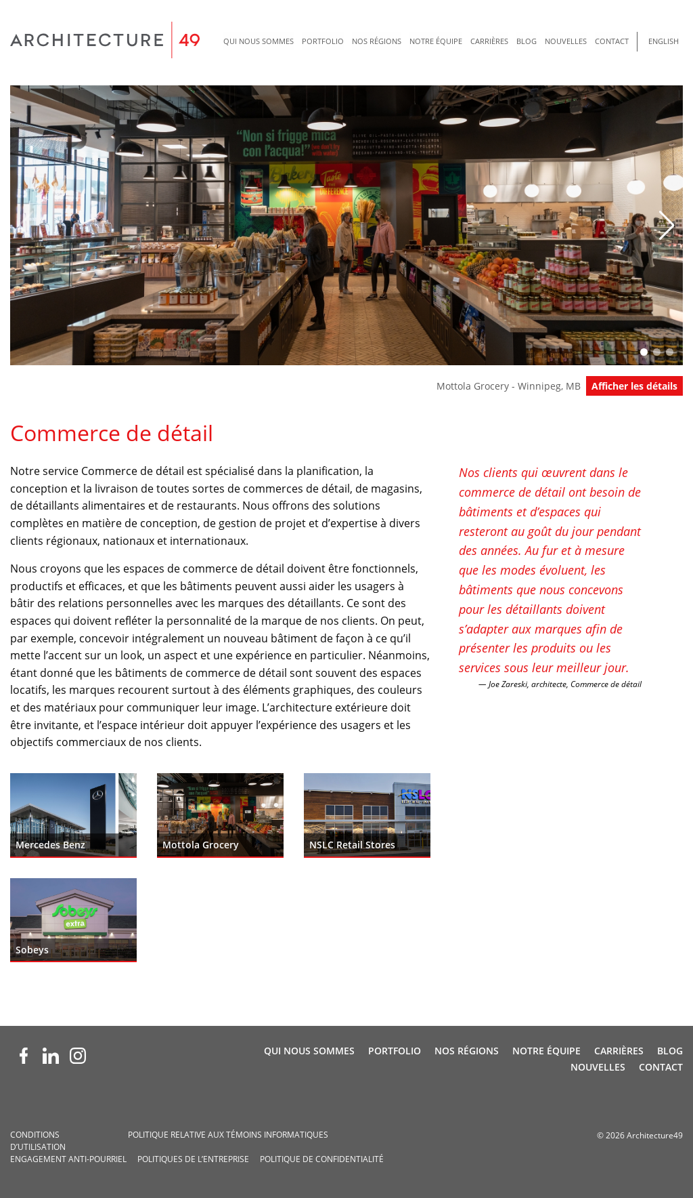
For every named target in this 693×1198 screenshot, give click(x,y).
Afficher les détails (634, 385)
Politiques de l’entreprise (193, 1159)
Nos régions (376, 41)
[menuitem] (258, 41)
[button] (667, 226)
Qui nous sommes (258, 41)
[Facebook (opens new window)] (23, 1055)
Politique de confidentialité (322, 1159)
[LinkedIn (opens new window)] (50, 1055)
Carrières (489, 41)
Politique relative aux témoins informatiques (228, 1134)
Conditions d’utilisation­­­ (38, 1141)
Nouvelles (566, 41)
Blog (526, 41)
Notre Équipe (435, 41)
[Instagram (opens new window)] (77, 1055)
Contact (612, 41)
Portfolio (323, 41)
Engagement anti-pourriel (68, 1159)
